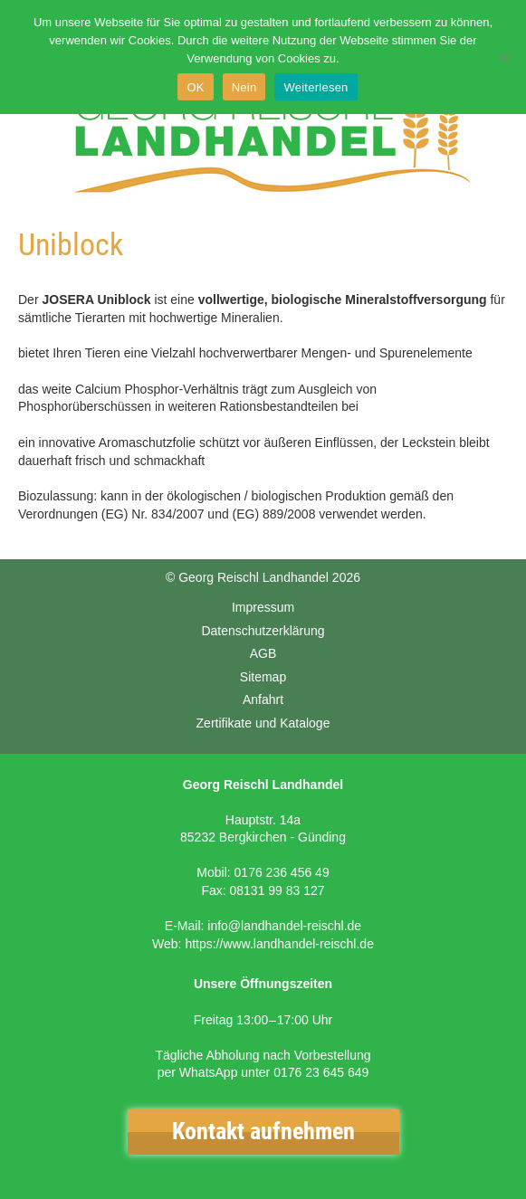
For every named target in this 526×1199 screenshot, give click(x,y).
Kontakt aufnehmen (263, 1131)
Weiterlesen (315, 87)
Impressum (263, 607)
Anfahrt (263, 699)
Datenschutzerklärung (262, 630)
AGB (263, 653)
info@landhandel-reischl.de (284, 925)
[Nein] (503, 57)
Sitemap (263, 677)
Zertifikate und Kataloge (263, 723)
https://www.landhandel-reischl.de (279, 944)
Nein (244, 87)
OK (195, 87)
